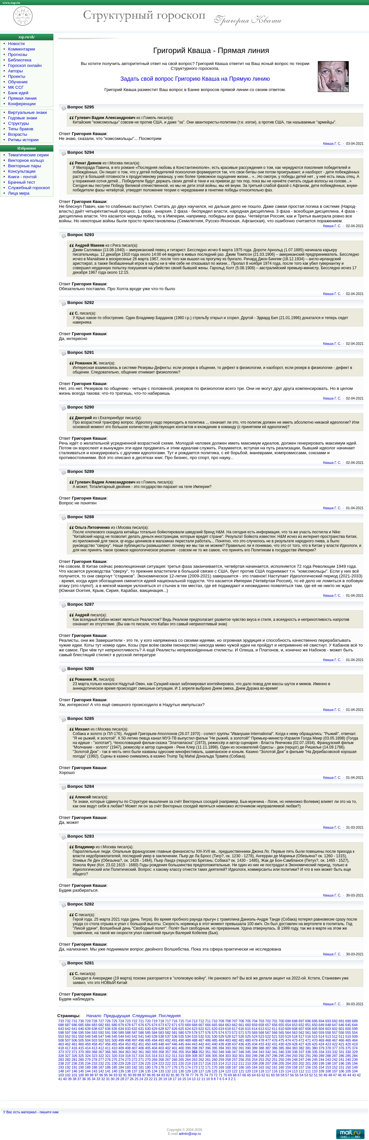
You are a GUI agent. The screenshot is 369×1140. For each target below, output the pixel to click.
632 (134, 1029)
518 (295, 1036)
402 (168, 1048)
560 (315, 1032)
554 (355, 1032)
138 (128, 1071)
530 (214, 1036)
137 (134, 1071)
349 (221, 1052)
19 (165, 1079)
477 (268, 1040)
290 (315, 1056)
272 (134, 1060)
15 (184, 1079)
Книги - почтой (22, 176)
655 (281, 1025)
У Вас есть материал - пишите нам (31, 1112)
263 (195, 1060)
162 (268, 1067)
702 (268, 1021)
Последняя (169, 1015)
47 (335, 1075)
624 (188, 1029)
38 (74, 1079)
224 (155, 1063)
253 (261, 1060)
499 (121, 1040)
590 (114, 1032)
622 (201, 1029)
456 (108, 1044)
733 (61, 1021)
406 (141, 1048)
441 (208, 1044)
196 (342, 1063)
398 (195, 1048)
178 (161, 1067)
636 (108, 1029)
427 (301, 1044)
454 (121, 1044)
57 (287, 1075)
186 (108, 1067)
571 (241, 1032)
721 (141, 1021)
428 (295, 1044)
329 (355, 1052)
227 (134, 1063)
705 (248, 1021)
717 (168, 1021)
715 (181, 1021)
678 (128, 1025)
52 (311, 1075)
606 (308, 1029)
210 (248, 1063)
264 (188, 1060)
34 (94, 1079)
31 (108, 1079)
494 (155, 1040)
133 (161, 1071)
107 (335, 1071)
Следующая (144, 1015)
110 (315, 1071)
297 (268, 1056)
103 (61, 1075)
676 (141, 1025)
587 (134, 1032)
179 (155, 1067)
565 (281, 1032)
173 (195, 1067)
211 (241, 1063)
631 (141, 1029)
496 (141, 1040)
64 (254, 1075)
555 (348, 1032)
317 (134, 1056)
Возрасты (17, 134)
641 (75, 1029)
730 (81, 1021)
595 (81, 1032)
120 (248, 1071)
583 (161, 1032)
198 (328, 1063)
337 (301, 1052)
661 (241, 1025)
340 (281, 1052)
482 (235, 1040)
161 (275, 1067)
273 (128, 1060)
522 (268, 1036)
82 (168, 1075)
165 (248, 1067)
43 (354, 1075)
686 (75, 1025)
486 (208, 1040)
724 (121, 1021)
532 (201, 1036)
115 (281, 1071)
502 (101, 1040)
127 (201, 1071)
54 (301, 1075)
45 (344, 1075)
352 (201, 1052)
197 (335, 1063)
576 (208, 1032)
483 (228, 1040)
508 (61, 1040)
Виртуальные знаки (27, 112)
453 (128, 1044)
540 (148, 1036)
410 (114, 1048)
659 (255, 1025)
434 (255, 1044)
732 (68, 1021)
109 (321, 1071)
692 (335, 1021)
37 (79, 1079)
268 (161, 1060)
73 (211, 1075)
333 (328, 1052)
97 (96, 1075)
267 (168, 1060)
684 (88, 1025)
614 (255, 1029)
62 (263, 1075)
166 (241, 1067)
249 (288, 1060)
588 (128, 1032)
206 (275, 1063)
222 (168, 1063)
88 (139, 1075)
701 (275, 1021)
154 (321, 1067)
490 (181, 1040)
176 (175, 1067)
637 (101, 1029)
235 (81, 1063)
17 (175, 1079)
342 (268, 1052)
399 (188, 1048)
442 (201, 1044)
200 (315, 1063)
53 (306, 1075)
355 (181, 1052)
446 (175, 1044)
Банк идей (18, 92)
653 (295, 1025)
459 (88, 1044)
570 (248, 1032)
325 (81, 1056)
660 (248, 1025)
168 (228, 1067)
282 (68, 1060)
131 (175, 1071)
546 (108, 1036)
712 (201, 1021)
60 (273, 1075)
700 (281, 1021)
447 (168, 1044)
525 (248, 1036)
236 (75, 1063)
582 (168, 1032)
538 (161, 1036)
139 (121, 1071)
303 (228, 1056)
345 (248, 1052)
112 (301, 1071)
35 (89, 1079)
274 (121, 1060)
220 (181, 1063)
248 (295, 1060)
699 (288, 1021)
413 (94, 1048)
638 (94, 1029)
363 (128, 1052)
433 (261, 1044)
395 (214, 1048)
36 (84, 1079)
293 (295, 1056)
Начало (93, 1015)
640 (81, 1029)
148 (61, 1071)
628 (161, 1029)
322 (101, 1056)
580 (181, 1032)
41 (60, 1079)
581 (175, 1032)
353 (195, 1052)
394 (221, 1048)
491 (175, 1040)
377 (335, 1048)
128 (195, 1071)
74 (206, 1075)
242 (335, 1060)
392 (235, 1048)
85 (154, 1075)
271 (141, 1060)
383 (295, 1048)
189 (88, 1067)
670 (181, 1025)
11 (203, 1079)
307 (201, 1056)
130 (181, 1071)
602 (335, 1029)
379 (321, 1048)
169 (221, 1067)
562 (301, 1032)
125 (214, 1071)
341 (275, 1052)
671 (175, 1025)
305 (214, 1056)
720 (148, 1021)
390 (248, 1048)
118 (261, 1071)
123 (228, 1071)
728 (94, 1021)
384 (288, 1048)
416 (75, 1048)
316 (141, 1056)
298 (261, 1056)
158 (295, 1067)
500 (114, 1040)
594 (88, 1032)
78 (187, 1075)
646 (342, 1025)
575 (214, 1032)
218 (195, 1063)
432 (268, 1044)
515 (315, 1036)
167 (235, 1067)
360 (148, 1052)
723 (128, 1021)
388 (261, 1048)
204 (288, 1063)
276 (108, 1060)
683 (94, 1025)
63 (259, 1075)
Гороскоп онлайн (25, 65)
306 (208, 1056)
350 (214, 1052)
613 (261, 1029)
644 (355, 1025)
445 (181, 1044)
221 (175, 1063)
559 (321, 1032)
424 (321, 1044)
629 (155, 1029)
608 (295, 1029)
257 (235, 1060)
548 (94, 1036)
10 (208, 1079)
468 (328, 1040)
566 (275, 1032)
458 (94, 1044)
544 (121, 1036)
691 (342, 1021)
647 (335, 1025)
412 (101, 1048)
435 (248, 1044)
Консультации (21, 171)
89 (134, 1075)
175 (181, 1067)
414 (88, 1048)
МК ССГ (16, 87)
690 (348, 1021)
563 (295, 1032)
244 (321, 1060)
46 (340, 1075)
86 (149, 1075)
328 (61, 1056)
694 (321, 1021)
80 (178, 1075)
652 (301, 1025)
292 (301, 1056)
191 (75, 1067)
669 (188, 1025)
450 (148, 1044)
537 (168, 1036)
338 (295, 1052)
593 (94, 1032)
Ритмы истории (23, 139)
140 (114, 1071)
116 (275, 1071)
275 (114, 1060)
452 (134, 1044)
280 (81, 1060)
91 (125, 1075)
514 (321, 1036)
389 (255, 1048)
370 (81, 1052)
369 (88, 1052)
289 (321, 1056)
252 (268, 1060)
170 (214, 1067)
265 (181, 1060)
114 (288, 1071)
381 (308, 1048)
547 (101, 1036)
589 (121, 1032)
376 (342, 1048)
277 (101, 1060)
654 (288, 1025)
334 (321, 1052)
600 (348, 1029)
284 (355, 1056)
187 (101, 1067)
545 (114, 1036)
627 (168, 1029)
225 (148, 1063)
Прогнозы (17, 54)
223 (161, 1063)
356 (175, 1052)
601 (342, 1029)
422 (335, 1044)
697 (301, 1021)
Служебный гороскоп (29, 187)
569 (255, 1032)
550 (81, 1036)
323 (94, 1056)
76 (196, 1075)
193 (61, 1067)
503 (94, 1040)
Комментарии (21, 49)
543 (128, 1036)
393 (228, 1048)
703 (261, 1021)
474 (288, 1040)
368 (94, 1052)
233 (94, 1063)
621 (208, 1029)
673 (161, 1025)
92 (120, 1075)
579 (188, 1032)
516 (308, 1036)
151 (342, 1067)
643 (61, 1029)
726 (108, 1021)
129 (188, 1071)
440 (214, 1044)
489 (188, 1040)
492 (168, 1040)
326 (75, 1056)
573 (228, 1032)
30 (113, 1079)
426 (308, 1044)
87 (144, 1075)
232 (101, 1063)
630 (148, 1029)
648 (328, 1025)
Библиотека (19, 60)
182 (134, 1067)
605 (315, 1029)
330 (348, 1052)
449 (155, 1044)
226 (141, 1063)
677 (134, 1025)
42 (359, 1075)
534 (188, 1036)
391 (241, 1048)
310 (181, 1056)
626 (175, 1029)
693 (328, 1021)
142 (101, 1071)
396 (208, 1048)
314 (155, 1056)
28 (122, 1079)
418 (61, 1048)
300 (248, 1056)
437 (235, 1044)
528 (228, 1036)
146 (75, 1071)
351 (208, 1052)
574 (221, 1032)
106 (342, 1071)
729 (88, 1021)
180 (148, 1067)
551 (75, 1036)
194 (355, 1063)
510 (348, 1036)
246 (308, 1060)
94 (111, 1075)
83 (163, 1075)
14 (189, 1079)
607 (301, 1029)
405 (148, 1048)
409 (121, 1048)
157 (301, 1067)
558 (328, 1032)
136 (141, 1071)
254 (255, 1060)
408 (128, 1048)
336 (308, 1052)
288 (328, 1056)
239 (355, 1060)
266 (175, 1060)
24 (141, 1079)
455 (114, 1044)
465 (348, 1040)
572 (235, 1032)
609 (288, 1029)
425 (315, 1044)
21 (156, 1079)
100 (81, 1075)
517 (301, 1036)
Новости (16, 43)
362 (134, 1052)
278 (94, 1060)
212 (235, 1063)
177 (168, 1067)
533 (195, 1036)
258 (228, 1060)
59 (278, 1075)
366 (108, 1052)
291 (308, 1056)
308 (195, 1056)
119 (255, 1071)
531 (208, 1036)
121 (241, 1071)
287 (335, 1056)
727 (101, 1021)
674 (155, 1025)
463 (61, 1044)
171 (208, 1067)
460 (81, 1044)
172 (201, 1067)
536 (175, 1036)
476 (275, 1040)
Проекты (16, 76)
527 (235, 1036)
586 (141, 1032)
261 (208, 1060)
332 (335, 1052)
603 (328, 1029)
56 (292, 1075)
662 (235, 1025)
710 (214, 1021)
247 (301, 1060)
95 (106, 1075)
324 (88, 1056)
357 (168, 1052)
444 (188, 1044)
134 (155, 1071)
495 (148, 1040)
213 (228, 1063)
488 (195, 1040)
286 (342, 1056)
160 (281, 1067)
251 (275, 1060)
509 (355, 1036)
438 (228, 1044)
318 (128, 1056)
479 (255, 1040)
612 (268, 1029)
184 (121, 1067)
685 (81, 1025)
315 (148, 1056)
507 (68, 1040)
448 (161, 1044)
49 (325, 1075)
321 (108, 1056)
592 (101, 1032)
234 (88, 1063)
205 (281, 1063)
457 (101, 1044)
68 (235, 1075)
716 (175, 1021)
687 (68, 1025)
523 (261, 1036)
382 (301, 1048)
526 (241, 1036)
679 (121, 1025)
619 (221, 1029)
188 (94, 1067)
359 (155, 1052)
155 (315, 1067)
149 (355, 1067)
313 (161, 1056)
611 (275, 1029)
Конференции (22, 103)
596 (75, 1032)
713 (195, 1021)
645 (348, 1025)
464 (355, 1040)
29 (117, 1079)
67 (240, 1075)
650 (315, 1025)
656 (275, 1025)
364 (121, 1052)
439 (221, 1044)
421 (342, 1044)
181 (141, 1067)
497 (134, 1040)
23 (146, 1079)
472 (301, 1040)
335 (315, 1052)
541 (141, 1036)
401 (175, 1048)
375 (348, 1048)
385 (281, 1048)
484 (221, 1040)
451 (141, 1044)
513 (328, 1036)
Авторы (15, 71)
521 (275, 1036)
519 (288, 1036)
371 (75, 1052)
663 (228, 1025)
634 (121, 1029)
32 (103, 1079)
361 (141, 1052)
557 (335, 1032)
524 (255, 1036)
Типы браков (20, 128)
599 (355, 1029)
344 (255, 1052)
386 (275, 1048)
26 (132, 1079)
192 (68, 1067)
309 (188, 1056)
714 (188, 1021)
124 (221, 1071)
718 (161, 1021)
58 (282, 1075)
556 (342, 1032)
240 (348, 1060)
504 (88, 1040)
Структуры (18, 123)
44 (349, 1075)
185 (114, 1067)
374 (355, 1048)
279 (88, 1060)
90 (130, 1075)
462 (68, 1044)
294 (288, 1056)
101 (75, 1075)
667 (201, 1025)
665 (214, 1025)
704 (255, 1021)
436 (241, 1044)
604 (321, 1029)
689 (355, 1021)
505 (81, 1040)
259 (221, 1060)
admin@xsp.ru (190, 1133)
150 (348, 1067)
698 (295, 1021)
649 (321, 1025)
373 (61, 1052)
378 (328, 1048)
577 (201, 1032)
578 (195, 1032)
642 (68, 1029)
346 (241, 1052)
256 (241, 1060)
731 (75, 1021)
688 (61, 1025)
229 (121, 1063)
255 (248, 1060)
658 (261, 1025)
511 (342, 1036)
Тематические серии (28, 154)
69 (230, 1075)
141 (108, 1071)
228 (128, 1063)
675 (148, 1025)
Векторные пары (24, 165)
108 (328, 1071)
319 (121, 1056)
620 (214, 1029)
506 (75, 1040)
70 (225, 1075)
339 (288, 1052)
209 (255, 1063)
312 (168, 1056)
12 (198, 1079)
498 (128, 1040)
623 (195, 1029)
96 (101, 1075)
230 (114, 1063)
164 (255, 1067)
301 (241, 1056)
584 (155, 1032)
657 (268, 1025)
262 (201, 1060)
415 (81, 1048)
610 (281, 1029)
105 (348, 1071)
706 (241, 1021)
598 (61, 1032)
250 (281, 1060)
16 (179, 1079)
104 (355, 1071)
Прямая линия (22, 98)
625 (181, 1029)
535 (181, 1036)
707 (235, 1021)
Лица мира (18, 193)
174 (188, 1067)
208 (261, 1063)
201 (308, 1063)
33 (98, 1079)
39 (70, 1079)
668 (195, 1025)
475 (281, 1040)
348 (228, 1052)
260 (214, 1060)
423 (328, 1044)
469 (321, 1040)
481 (241, 1040)
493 (161, 1040)
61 (268, 1075)
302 (235, 1056)
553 (61, 1036)
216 (208, 1063)
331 (342, 1052)
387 (268, 1048)
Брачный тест (21, 182)
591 (108, 1032)
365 (114, 1052)
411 (108, 1048)
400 (181, 1048)
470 (315, 1040)
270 (148, 1060)
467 (335, 1040)
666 (208, 1025)
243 (328, 1060)
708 (228, 1021)
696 (308, 1021)
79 (182, 1075)
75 (201, 1075)
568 (261, 1032)
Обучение (18, 81)
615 (248, 1029)
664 (221, 1025)
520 (281, 1036)
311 (175, 1056)
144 (88, 1071)
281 (75, 1060)
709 (221, 1021)
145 (81, 1071)
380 (315, 1048)
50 (321, 1075)
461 (75, 1044)
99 (87, 1075)
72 (215, 1075)
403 (161, 1048)
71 (220, 1075)
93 (115, 1075)
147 (68, 1071)
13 (194, 1079)
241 (342, 1060)
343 (261, 1052)
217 (201, 1063)
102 (68, 1075)
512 (335, 1036)
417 (68, 1048)
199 (321, 1063)
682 (101, 1025)
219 (188, 1063)
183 (128, 1067)
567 (268, 1032)
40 (65, 1079)
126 (208, 1071)
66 (244, 1075)
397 (201, 1048)
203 (295, 1063)
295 (281, 1056)
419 (355, 1044)
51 (316, 1075)
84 (158, 1075)
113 (295, 1071)
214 (221, 1063)
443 (195, 1044)
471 (308, 1040)
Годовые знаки (22, 117)
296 (275, 1056)
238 (61, 1063)
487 (201, 1040)
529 (221, 1036)
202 (301, 1063)
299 (255, 1056)
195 (348, 1063)
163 (261, 1067)
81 (173, 1075)
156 (308, 1067)
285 (348, 1056)
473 (295, 1040)
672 (168, 1025)
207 (268, 1063)
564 (288, 1032)
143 (94, 1071)
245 (315, 1060)
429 (288, 1044)
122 (235, 1071)
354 (188, 1052)
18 (170, 1079)
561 (308, 1032)
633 (128, 1029)
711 (208, 1021)
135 (148, 1071)
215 (214, 1063)
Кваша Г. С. (332, 143)
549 (88, 1036)
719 (155, 1021)
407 (134, 1048)
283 (61, 1060)
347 (235, 1052)
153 (328, 1067)
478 (261, 1040)
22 (151, 1079)
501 (108, 1040)
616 (241, 1029)
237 (68, 1063)
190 (81, 1067)
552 (68, 1036)
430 (281, 1044)
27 (127, 1079)
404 (155, 1048)
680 (114, 1025)
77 (192, 1075)
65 (249, 1075)
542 (134, 1036)
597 (68, 1032)
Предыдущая (117, 1015)
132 (168, 1071)
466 (342, 1040)
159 (288, 1067)
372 (68, 1052)
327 (68, 1056)
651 (308, 1025)
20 (160, 1079)
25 (136, 1079)
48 (330, 1075)
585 (148, 1032)
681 (108, 1025)
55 (297, 1075)
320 (114, 1056)
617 (235, 1029)
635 (114, 1029)
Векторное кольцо (26, 160)
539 (155, 1036)
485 (214, 1040)
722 (134, 1021)
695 (315, 1021)
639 (88, 1029)
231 (108, 1063)
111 (308, 1071)
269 (155, 1060)
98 (92, 1075)
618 (228, 1029)
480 (248, 1040)
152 (335, 1067)
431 (275, 1044)
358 (161, 1052)
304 (221, 1056)
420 (348, 1044)
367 (101, 1052)
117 (268, 1071)
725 (114, 1021)
